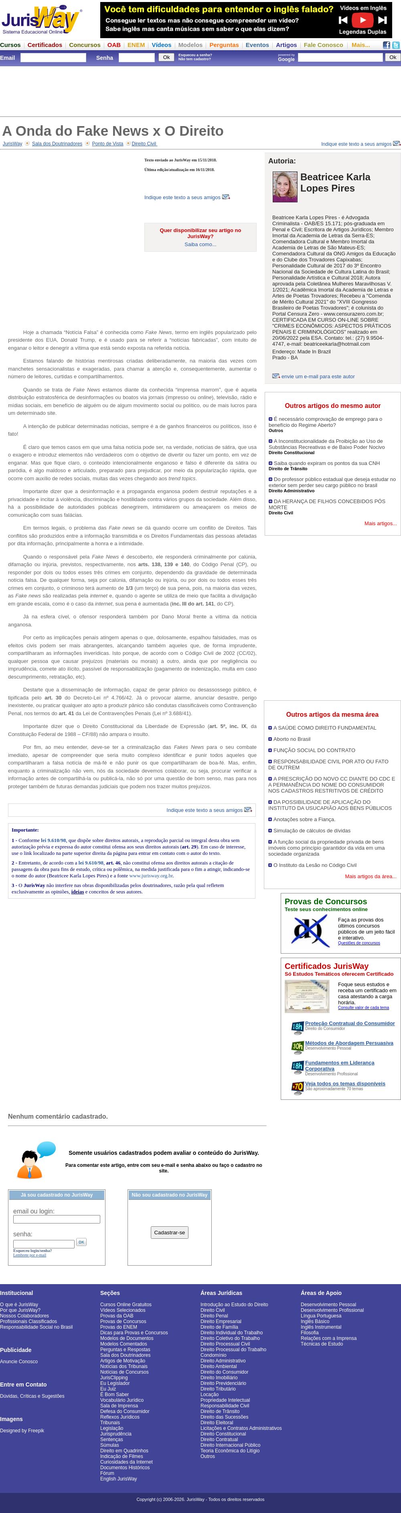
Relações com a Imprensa (328, 1338)
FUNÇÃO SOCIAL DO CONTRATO (314, 750)
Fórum (107, 1473)
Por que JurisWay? (20, 1310)
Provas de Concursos (123, 1321)
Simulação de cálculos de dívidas (311, 831)
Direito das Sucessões (224, 1417)
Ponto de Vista (108, 144)
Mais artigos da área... (371, 876)
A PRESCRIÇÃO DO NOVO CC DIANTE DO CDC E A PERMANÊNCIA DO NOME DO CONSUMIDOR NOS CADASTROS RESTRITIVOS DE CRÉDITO (331, 785)
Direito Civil (145, 144)
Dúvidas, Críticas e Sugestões (32, 1396)
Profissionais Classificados (28, 1321)
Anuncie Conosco (19, 1361)
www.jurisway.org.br (150, 876)
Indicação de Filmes (121, 1456)
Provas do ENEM (118, 1327)
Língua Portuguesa (321, 1316)
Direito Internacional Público (230, 1445)
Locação (209, 1394)
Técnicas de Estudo (322, 1344)
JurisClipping (114, 1377)
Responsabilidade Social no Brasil (36, 1327)
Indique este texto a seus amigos (361, 144)
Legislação (111, 1428)
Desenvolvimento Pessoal (328, 1304)
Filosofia (310, 1333)
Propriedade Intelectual (225, 1400)
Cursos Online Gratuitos (126, 1304)
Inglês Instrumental (321, 1327)
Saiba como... (200, 244)
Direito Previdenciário (223, 1383)
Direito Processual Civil (225, 1344)
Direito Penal (214, 1316)
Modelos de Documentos (127, 1338)
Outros (207, 1456)
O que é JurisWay (19, 1304)
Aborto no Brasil (292, 739)
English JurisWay (118, 1479)
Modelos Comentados (123, 1344)
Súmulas (109, 1445)
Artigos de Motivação (122, 1361)
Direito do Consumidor (224, 1372)
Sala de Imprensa (119, 1406)
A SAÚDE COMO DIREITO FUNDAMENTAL (325, 728)
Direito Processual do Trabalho (233, 1349)
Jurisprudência (116, 1434)
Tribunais (110, 1422)
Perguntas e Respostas (125, 1349)
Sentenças (111, 1439)
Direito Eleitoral (216, 1422)
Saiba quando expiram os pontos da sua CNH (327, 463)
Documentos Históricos (125, 1467)
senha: (22, 1234)
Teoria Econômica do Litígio (229, 1451)
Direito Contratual (219, 1439)
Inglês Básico (315, 1321)
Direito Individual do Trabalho (231, 1333)
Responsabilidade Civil (224, 1406)
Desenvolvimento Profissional (332, 1310)
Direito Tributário (218, 1389)
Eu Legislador (115, 1383)
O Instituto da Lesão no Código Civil (314, 865)
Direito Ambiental (218, 1366)
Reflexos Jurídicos (120, 1417)
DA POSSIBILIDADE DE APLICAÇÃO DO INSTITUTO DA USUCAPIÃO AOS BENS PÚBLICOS (330, 805)
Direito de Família (219, 1327)
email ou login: (34, 1211)
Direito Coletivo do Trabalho (230, 1338)
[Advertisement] (200, 90)
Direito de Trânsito (219, 1411)
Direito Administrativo (223, 1361)
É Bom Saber (114, 1394)
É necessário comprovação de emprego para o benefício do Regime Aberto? (325, 422)
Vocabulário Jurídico (122, 1400)
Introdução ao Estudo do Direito (234, 1304)
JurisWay (12, 144)
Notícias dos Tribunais (124, 1366)
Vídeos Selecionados (123, 1310)
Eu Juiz (108, 1389)
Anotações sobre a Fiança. (304, 819)
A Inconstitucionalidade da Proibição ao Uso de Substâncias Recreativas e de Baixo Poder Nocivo (327, 444)
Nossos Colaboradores (24, 1316)
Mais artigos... (381, 523)
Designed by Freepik (22, 1430)
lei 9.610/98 (53, 840)
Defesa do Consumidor (125, 1411)
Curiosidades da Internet (126, 1462)
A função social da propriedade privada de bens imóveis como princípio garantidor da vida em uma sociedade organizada (326, 848)
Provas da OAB (117, 1316)
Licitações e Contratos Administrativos (241, 1428)
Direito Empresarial (220, 1321)
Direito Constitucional (223, 1434)
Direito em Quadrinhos (124, 1451)
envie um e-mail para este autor (318, 376)
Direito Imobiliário (219, 1377)
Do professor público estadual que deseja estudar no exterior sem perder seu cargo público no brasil (332, 482)
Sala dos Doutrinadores (57, 144)
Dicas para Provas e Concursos (134, 1333)
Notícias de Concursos (124, 1372)
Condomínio (213, 1355)
